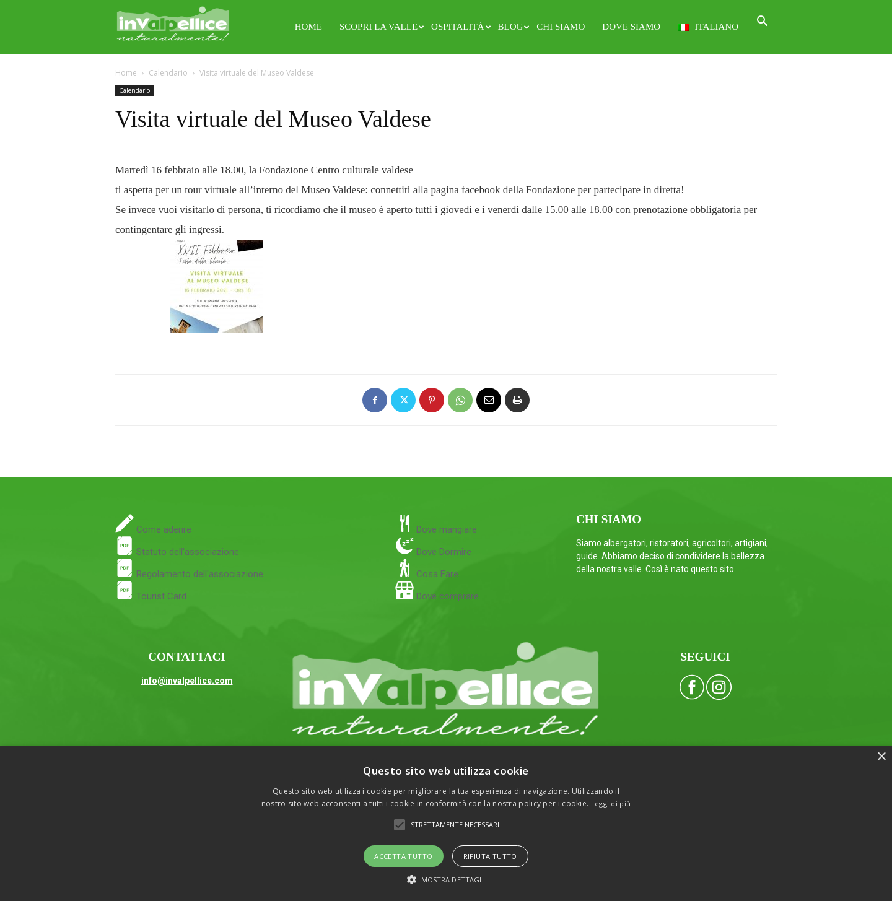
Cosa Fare (436, 574)
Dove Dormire (442, 551)
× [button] (881, 757)
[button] (762, 22)
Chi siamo (560, 27)
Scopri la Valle (380, 27)
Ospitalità (460, 27)
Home (308, 27)
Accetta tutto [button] (403, 856)
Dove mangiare (445, 529)
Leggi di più (611, 803)
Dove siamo (631, 27)
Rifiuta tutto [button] (490, 856)
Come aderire (162, 529)
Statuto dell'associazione (177, 551)
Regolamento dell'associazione (189, 574)
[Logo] (173, 22)
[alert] (446, 823)
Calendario (168, 72)
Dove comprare (447, 596)
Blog (513, 27)
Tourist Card (150, 596)
